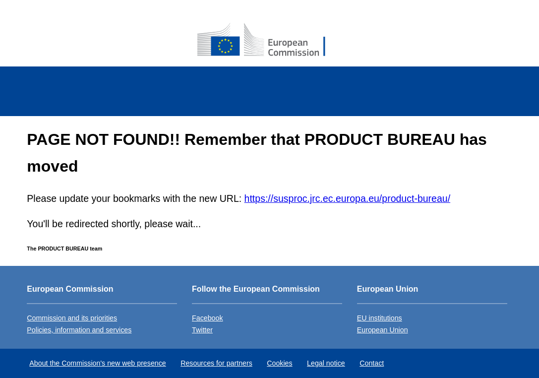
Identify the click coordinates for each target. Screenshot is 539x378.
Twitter (202, 330)
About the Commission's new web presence (97, 363)
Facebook (207, 318)
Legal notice (326, 363)
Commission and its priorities (72, 318)
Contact (371, 363)
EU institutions (379, 318)
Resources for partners (216, 363)
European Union (382, 330)
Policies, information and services (79, 330)
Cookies (279, 363)
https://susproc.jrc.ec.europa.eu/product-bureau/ (347, 198)
